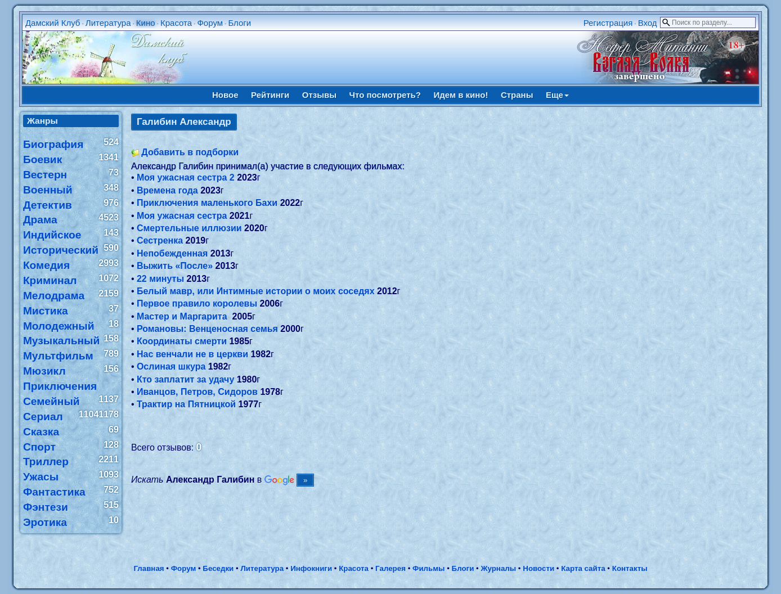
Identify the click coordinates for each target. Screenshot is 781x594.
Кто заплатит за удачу (185, 379)
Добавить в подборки (190, 152)
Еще (557, 95)
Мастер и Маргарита (183, 316)
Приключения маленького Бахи (207, 203)
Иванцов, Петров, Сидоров (197, 392)
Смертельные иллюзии (189, 228)
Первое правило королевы (197, 303)
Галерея (390, 568)
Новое (225, 95)
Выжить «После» (175, 266)
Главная (148, 568)
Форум (210, 23)
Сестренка (160, 240)
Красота (176, 23)
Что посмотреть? (385, 95)
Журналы (498, 568)
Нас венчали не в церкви (192, 354)
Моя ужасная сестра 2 (186, 177)
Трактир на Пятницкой (186, 404)
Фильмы (428, 568)
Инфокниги (311, 568)
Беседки (218, 568)
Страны (517, 95)
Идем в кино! (460, 95)
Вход (647, 23)
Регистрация (608, 23)
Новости (538, 568)
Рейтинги (270, 95)
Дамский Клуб (52, 23)
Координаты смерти (182, 341)
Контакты (630, 568)
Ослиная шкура (171, 366)
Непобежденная (172, 253)
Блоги (239, 23)
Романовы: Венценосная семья (207, 329)
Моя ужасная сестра (182, 215)
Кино (145, 23)
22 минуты (160, 279)
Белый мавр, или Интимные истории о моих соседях (256, 291)
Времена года (167, 190)
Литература (108, 23)
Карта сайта (583, 568)
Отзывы (319, 95)
